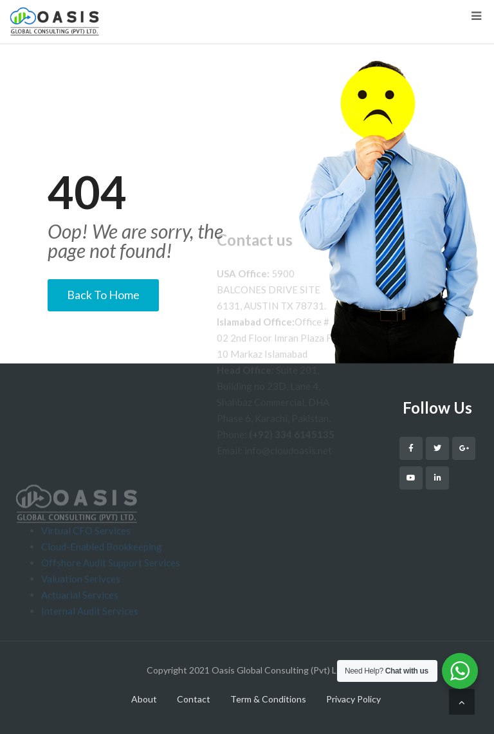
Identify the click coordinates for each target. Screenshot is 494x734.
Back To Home (103, 295)
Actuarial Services (79, 616)
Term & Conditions (268, 698)
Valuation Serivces (80, 600)
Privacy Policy (353, 698)
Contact (193, 698)
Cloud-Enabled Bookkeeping (101, 568)
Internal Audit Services (89, 632)
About (144, 698)
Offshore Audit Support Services (110, 584)
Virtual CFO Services (86, 552)
